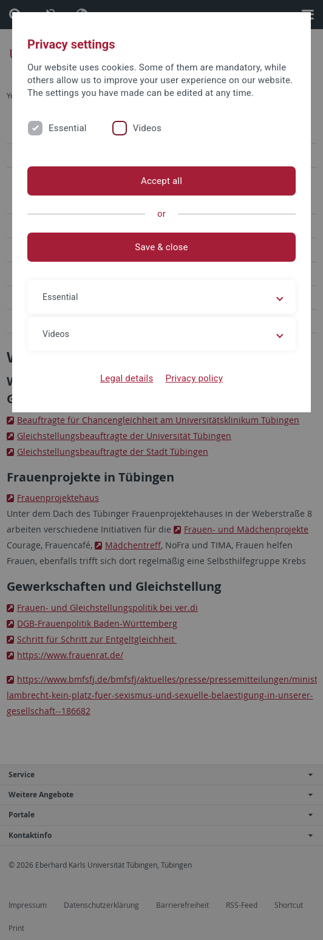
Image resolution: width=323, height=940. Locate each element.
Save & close (161, 247)
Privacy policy (194, 378)
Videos (147, 128)
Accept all (161, 180)
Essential (68, 128)
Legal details (126, 378)
